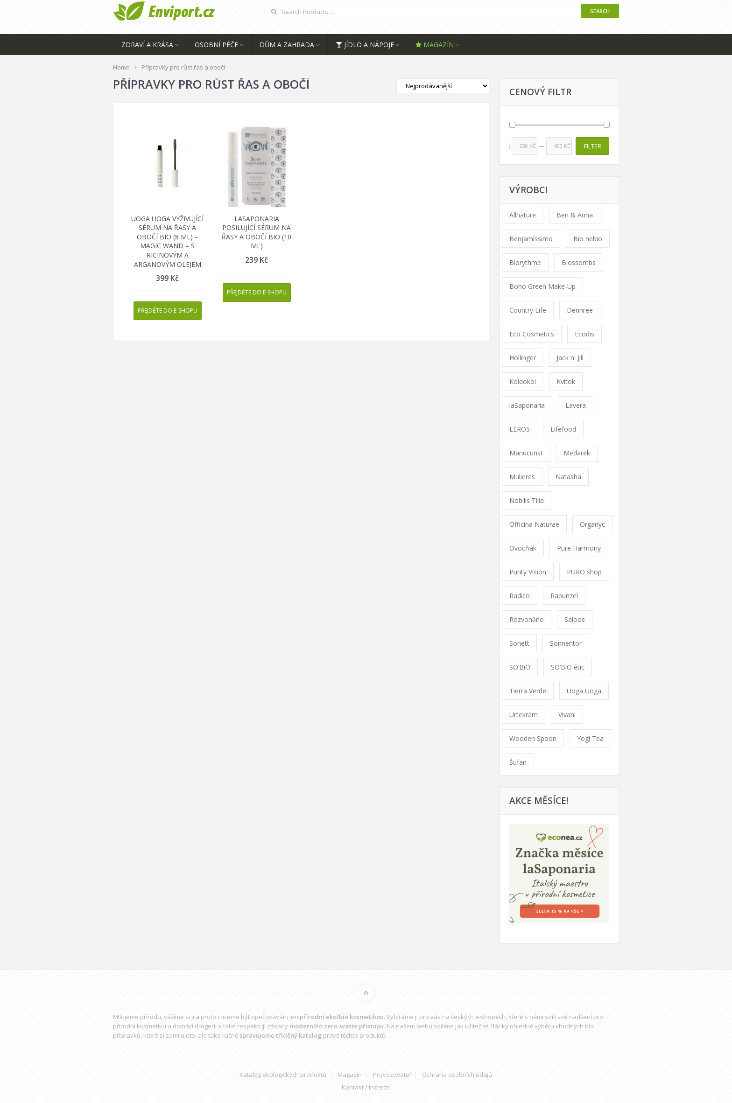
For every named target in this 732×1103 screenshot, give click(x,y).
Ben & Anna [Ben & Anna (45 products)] (574, 214)
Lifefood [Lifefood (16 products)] (563, 429)
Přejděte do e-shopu (167, 310)
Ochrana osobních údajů (457, 1075)
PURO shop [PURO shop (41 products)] (584, 571)
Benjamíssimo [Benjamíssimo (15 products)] (531, 238)
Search (600, 10)
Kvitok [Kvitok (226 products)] (565, 381)
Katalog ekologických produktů (282, 1075)
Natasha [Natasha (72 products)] (568, 476)
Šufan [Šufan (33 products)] (518, 762)
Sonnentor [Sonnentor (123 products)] (566, 643)
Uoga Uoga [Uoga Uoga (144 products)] (584, 690)
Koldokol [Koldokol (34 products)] (522, 381)
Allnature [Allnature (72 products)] (522, 214)
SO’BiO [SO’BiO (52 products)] (519, 667)
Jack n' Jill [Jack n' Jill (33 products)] (570, 357)
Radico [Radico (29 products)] (519, 595)
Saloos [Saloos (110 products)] (574, 619)
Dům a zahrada (287, 44)
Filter (592, 146)
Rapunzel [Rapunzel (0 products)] (564, 595)
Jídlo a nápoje (365, 44)
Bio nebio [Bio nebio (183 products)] (587, 238)
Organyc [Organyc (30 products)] (592, 524)
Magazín (434, 44)
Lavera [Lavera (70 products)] (575, 405)
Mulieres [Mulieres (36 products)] (522, 476)
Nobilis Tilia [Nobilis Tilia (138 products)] (526, 500)
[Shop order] (442, 85)
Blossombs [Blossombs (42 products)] (579, 262)
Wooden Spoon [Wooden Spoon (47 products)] (532, 738)
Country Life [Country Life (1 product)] (527, 310)
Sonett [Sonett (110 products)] (519, 643)
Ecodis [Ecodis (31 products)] (584, 333)
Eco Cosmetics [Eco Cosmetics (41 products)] (531, 333)
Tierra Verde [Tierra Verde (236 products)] (527, 690)
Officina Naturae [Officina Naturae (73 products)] (534, 524)
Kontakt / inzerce (366, 1087)
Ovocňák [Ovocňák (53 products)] (522, 548)
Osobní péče (216, 44)
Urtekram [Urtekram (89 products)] (523, 714)
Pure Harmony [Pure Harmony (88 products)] (579, 548)
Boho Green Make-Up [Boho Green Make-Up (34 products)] (542, 286)
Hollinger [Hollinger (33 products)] (522, 357)
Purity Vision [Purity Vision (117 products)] (527, 571)
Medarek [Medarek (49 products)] (576, 452)
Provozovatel (392, 1075)
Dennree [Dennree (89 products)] (580, 310)
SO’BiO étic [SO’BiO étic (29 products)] (567, 667)
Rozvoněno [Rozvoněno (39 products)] (526, 619)
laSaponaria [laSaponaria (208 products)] (527, 405)
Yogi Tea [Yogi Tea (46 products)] (590, 738)
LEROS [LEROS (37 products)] (519, 429)
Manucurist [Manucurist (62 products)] (526, 452)
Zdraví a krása (147, 44)
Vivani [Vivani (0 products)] (567, 714)
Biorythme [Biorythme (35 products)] (525, 262)
